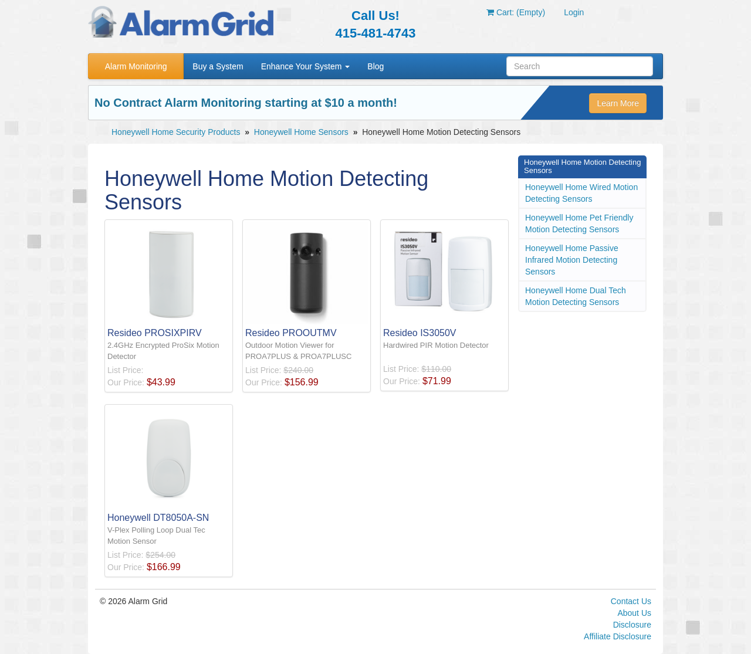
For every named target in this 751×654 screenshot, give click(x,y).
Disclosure (632, 624)
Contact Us (631, 601)
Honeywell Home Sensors (301, 132)
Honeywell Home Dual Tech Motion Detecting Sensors (575, 296)
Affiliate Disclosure (617, 636)
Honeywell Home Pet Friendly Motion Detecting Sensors (579, 223)
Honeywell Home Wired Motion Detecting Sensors (581, 193)
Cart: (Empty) (515, 12)
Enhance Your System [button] (305, 66)
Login (574, 12)
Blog (375, 66)
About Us (634, 613)
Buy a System (217, 66)
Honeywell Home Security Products (175, 132)
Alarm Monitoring (136, 66)
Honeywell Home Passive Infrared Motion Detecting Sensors (571, 259)
